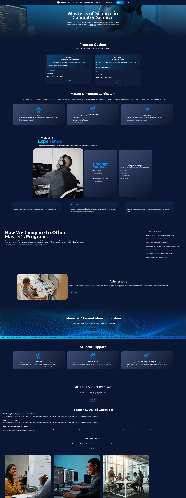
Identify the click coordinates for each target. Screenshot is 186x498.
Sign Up (93, 399)
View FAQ (93, 448)
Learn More (74, 292)
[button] (71, 2)
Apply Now (120, 2)
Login (128, 2)
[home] (62, 2)
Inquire (93, 329)
